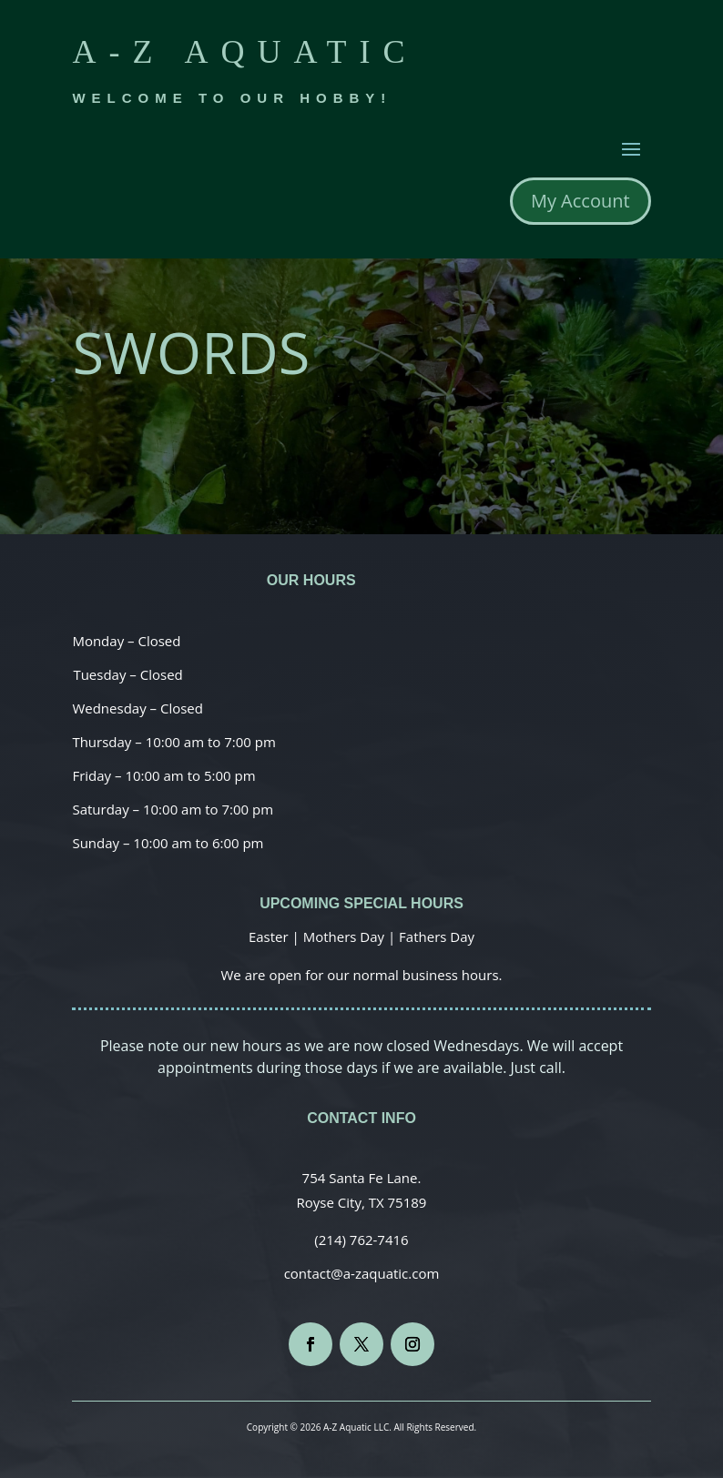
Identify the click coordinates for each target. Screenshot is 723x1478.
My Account (580, 200)
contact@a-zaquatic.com (362, 1273)
